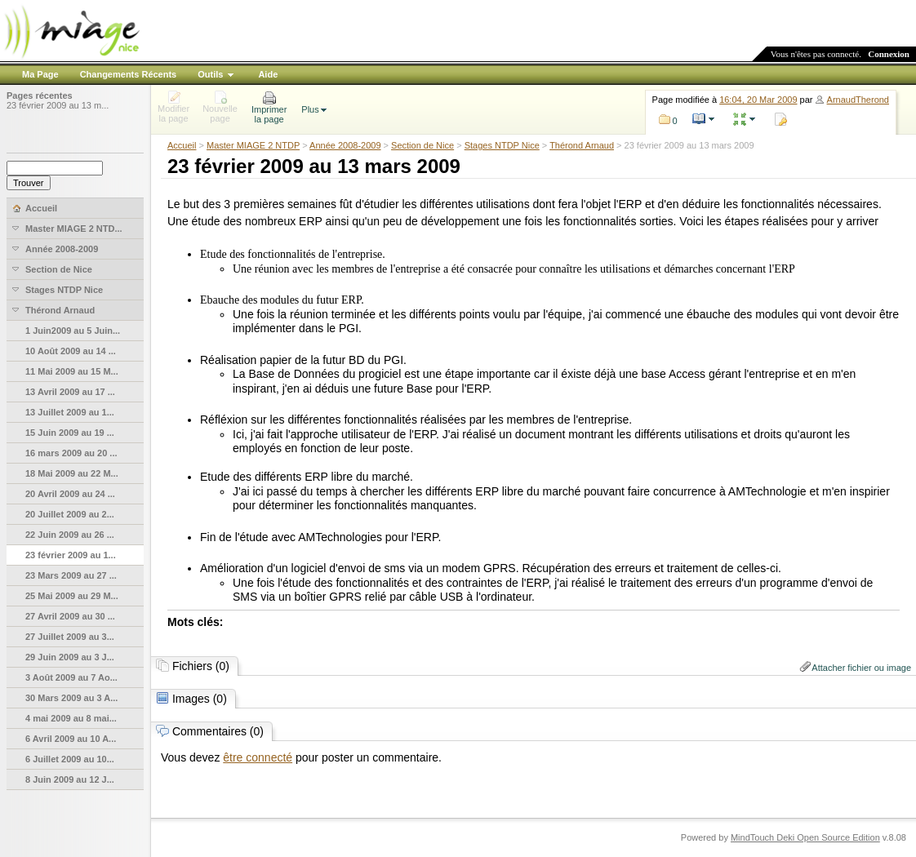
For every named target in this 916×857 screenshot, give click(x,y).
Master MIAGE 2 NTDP (253, 145)
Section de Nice (422, 145)
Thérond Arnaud (581, 145)
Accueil (181, 145)
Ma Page (40, 74)
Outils (210, 74)
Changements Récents (128, 74)
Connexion (888, 54)
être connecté (257, 757)
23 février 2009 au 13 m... (58, 105)
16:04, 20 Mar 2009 (758, 99)
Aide (268, 74)
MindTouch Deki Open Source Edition (805, 837)
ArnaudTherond (858, 99)
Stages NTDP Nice (502, 145)
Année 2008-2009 (344, 145)
